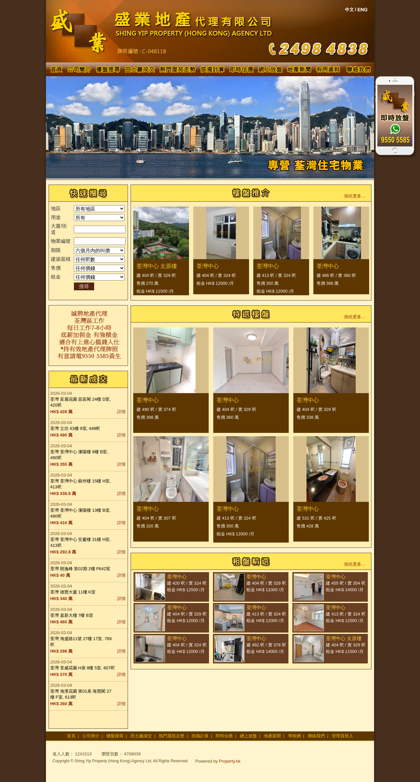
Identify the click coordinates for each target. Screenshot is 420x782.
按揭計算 (200, 735)
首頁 (71, 735)
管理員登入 (342, 735)
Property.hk (230, 761)
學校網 (294, 735)
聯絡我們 (316, 735)
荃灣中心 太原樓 (156, 266)
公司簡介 (90, 735)
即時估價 (224, 735)
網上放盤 (248, 735)
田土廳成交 (141, 735)
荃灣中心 (208, 266)
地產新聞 (272, 735)
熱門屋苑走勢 (171, 735)
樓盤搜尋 (114, 735)
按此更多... (354, 195)
